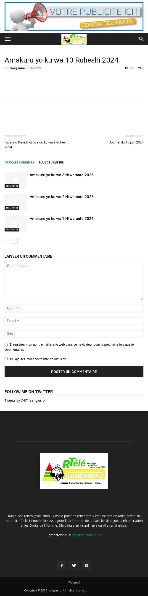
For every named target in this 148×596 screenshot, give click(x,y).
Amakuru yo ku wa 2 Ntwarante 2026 (62, 196)
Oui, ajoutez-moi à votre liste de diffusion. (36, 359)
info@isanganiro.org (86, 535)
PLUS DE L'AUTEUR (51, 162)
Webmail (74, 582)
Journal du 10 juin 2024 (126, 142)
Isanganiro (17, 68)
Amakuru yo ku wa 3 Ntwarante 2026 (62, 175)
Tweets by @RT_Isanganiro (25, 400)
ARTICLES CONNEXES (19, 162)
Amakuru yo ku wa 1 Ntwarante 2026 (62, 218)
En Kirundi (12, 185)
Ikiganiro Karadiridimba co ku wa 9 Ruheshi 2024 (36, 144)
